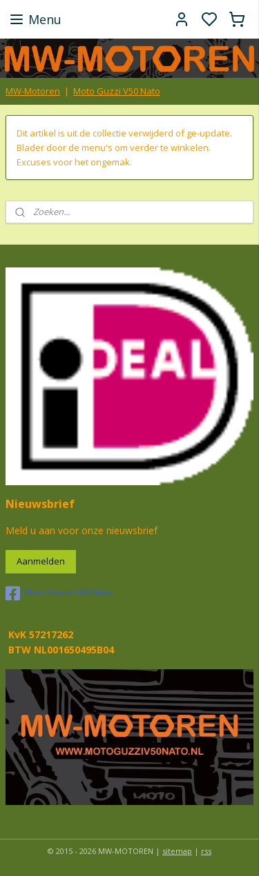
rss (206, 851)
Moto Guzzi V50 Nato (116, 91)
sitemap (177, 851)
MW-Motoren (33, 91)
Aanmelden (41, 561)
